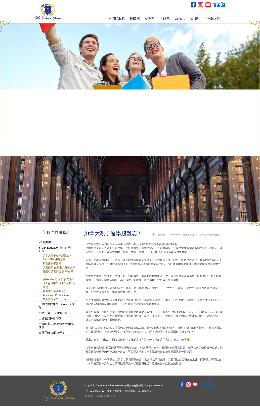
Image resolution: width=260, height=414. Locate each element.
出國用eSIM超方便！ (52, 332)
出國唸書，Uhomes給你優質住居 (57, 325)
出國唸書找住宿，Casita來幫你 (57, 306)
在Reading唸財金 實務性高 (59, 279)
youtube (208, 5)
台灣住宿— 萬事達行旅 (53, 313)
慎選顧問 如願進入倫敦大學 (59, 267)
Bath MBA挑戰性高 (54, 259)
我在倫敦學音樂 (52, 263)
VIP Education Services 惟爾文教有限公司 (48, 12)
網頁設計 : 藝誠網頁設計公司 (100, 396)
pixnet (218, 5)
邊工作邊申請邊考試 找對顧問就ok (59, 285)
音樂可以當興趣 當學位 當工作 (58, 273)
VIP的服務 (45, 242)
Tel (86, 391)
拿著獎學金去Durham (55, 299)
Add (109, 391)
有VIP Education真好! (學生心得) (56, 249)
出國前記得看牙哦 (50, 318)
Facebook (193, 5)
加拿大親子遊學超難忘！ (57, 255)
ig (200, 5)
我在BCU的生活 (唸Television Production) (56, 293)
